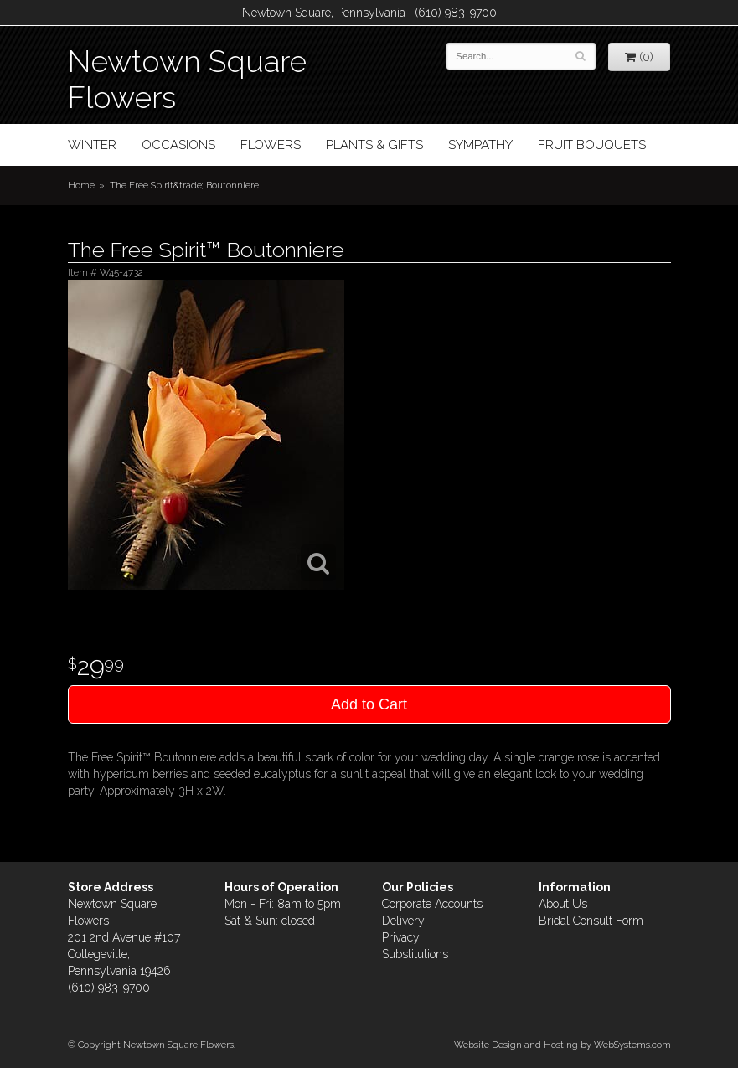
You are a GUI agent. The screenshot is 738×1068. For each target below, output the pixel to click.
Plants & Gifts (374, 144)
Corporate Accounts (432, 904)
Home (81, 185)
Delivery (403, 920)
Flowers (270, 144)
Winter (92, 144)
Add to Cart (369, 704)
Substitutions (415, 954)
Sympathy (480, 144)
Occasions (178, 144)
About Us (563, 904)
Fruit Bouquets (592, 144)
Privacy (401, 937)
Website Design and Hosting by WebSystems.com (562, 1044)
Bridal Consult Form (591, 920)
